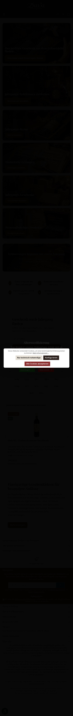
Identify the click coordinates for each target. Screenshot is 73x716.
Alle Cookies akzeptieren (37, 364)
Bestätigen (27, 370)
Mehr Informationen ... (41, 353)
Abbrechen (46, 370)
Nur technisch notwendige (29, 358)
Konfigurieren (51, 358)
